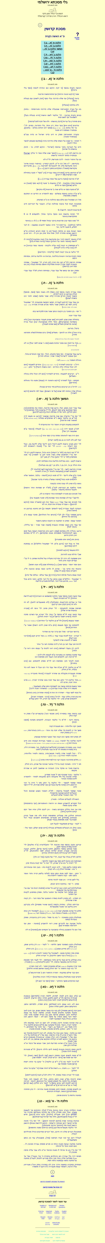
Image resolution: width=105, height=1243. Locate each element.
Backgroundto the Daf (52, 1206)
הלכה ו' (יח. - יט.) (52, 63)
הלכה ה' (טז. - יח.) (52, 60)
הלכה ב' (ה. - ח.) (52, 45)
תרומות (58, 1237)
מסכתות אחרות (41, 1231)
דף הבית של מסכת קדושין (52, 1187)
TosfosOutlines (57, 1212)
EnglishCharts (64, 1212)
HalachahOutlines (49, 1212)
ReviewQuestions (62, 1206)
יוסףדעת (63, 1217)
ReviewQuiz (50, 1217)
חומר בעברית (49, 1237)
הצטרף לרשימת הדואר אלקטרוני (58, 1231)
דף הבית (52, 1195)
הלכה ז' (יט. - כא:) (52, 66)
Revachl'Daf (42, 1217)
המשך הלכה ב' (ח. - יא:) (52, 50)
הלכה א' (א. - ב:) (52, 42)
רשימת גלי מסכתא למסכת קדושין (52, 1182)
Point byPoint (41, 1212)
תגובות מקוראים (45, 1240)
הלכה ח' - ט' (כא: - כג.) (52, 71)
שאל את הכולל (44, 1234)
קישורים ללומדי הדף (59, 1240)
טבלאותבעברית (57, 1217)
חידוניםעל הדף (47, 1223)
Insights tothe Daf (43, 1206)
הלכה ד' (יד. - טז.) (52, 57)
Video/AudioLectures (56, 1223)
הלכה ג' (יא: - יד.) (52, 54)
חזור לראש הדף (52, 5)
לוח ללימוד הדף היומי (58, 1234)
